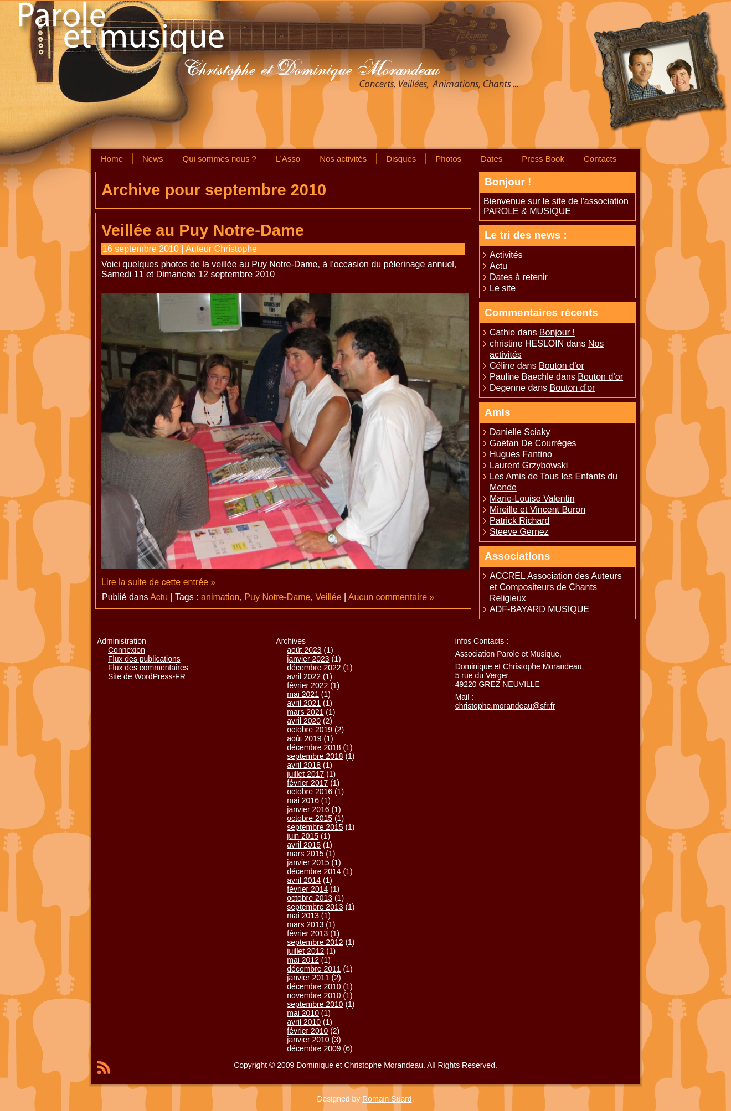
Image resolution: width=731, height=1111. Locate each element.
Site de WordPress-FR (147, 676)
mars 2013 (305, 924)
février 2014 (307, 889)
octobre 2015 (309, 818)
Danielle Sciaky (520, 432)
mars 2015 (305, 853)
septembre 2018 (315, 756)
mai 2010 (303, 1013)
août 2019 (304, 738)
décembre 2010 (314, 986)
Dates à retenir (519, 277)
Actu (159, 597)
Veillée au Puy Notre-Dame (202, 230)
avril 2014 (304, 880)
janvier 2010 (308, 1039)
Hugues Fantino (521, 454)
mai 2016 (303, 800)
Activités (506, 255)
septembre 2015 (315, 827)
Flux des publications (144, 658)
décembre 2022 (314, 667)
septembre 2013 (315, 906)
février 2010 (307, 1030)
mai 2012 (303, 959)
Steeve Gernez (519, 531)
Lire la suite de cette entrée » (158, 582)
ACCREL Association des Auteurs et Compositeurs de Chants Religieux (556, 587)
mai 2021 (303, 694)
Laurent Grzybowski (529, 465)
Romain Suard (387, 1098)
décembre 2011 (314, 968)
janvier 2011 (308, 977)
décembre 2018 (314, 747)
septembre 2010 (315, 1004)
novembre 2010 (314, 995)
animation (220, 597)
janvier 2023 (308, 658)
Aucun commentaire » (391, 597)
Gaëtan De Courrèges (533, 443)
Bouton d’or (561, 365)
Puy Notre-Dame (277, 597)
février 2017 (307, 782)
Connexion (126, 649)
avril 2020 (304, 720)
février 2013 (307, 933)
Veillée (328, 597)
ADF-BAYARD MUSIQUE (539, 609)
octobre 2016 (309, 791)
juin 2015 (302, 835)
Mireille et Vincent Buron (537, 509)
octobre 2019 (309, 729)
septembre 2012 (315, 942)
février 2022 (307, 685)
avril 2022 (304, 676)
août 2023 (304, 649)
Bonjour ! (557, 332)
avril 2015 (304, 844)
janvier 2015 (308, 862)
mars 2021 (305, 711)
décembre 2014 (314, 871)
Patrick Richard (519, 520)
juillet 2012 (305, 951)
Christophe (235, 249)
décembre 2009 (314, 1048)
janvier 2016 (308, 809)
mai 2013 (303, 915)
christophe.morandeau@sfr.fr (505, 705)
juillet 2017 (305, 773)
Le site (503, 288)
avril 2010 (304, 1021)
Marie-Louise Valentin (532, 498)
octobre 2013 (309, 897)
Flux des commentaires (148, 667)
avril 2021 (304, 703)
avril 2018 (304, 765)
